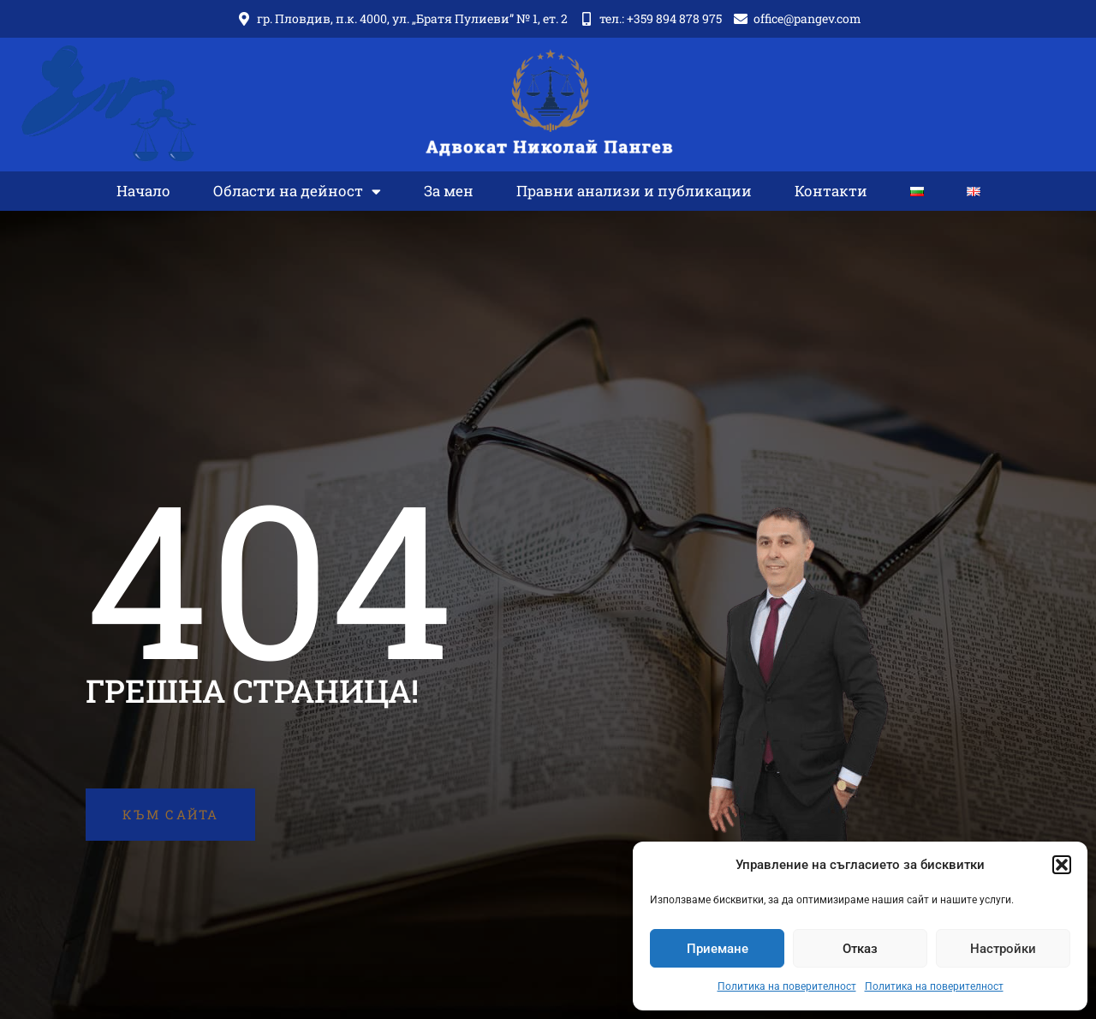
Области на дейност (297, 192)
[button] (1061, 864)
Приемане (717, 948)
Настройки (1003, 948)
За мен (449, 191)
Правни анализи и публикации (634, 191)
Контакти (831, 191)
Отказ (860, 948)
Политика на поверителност (787, 986)
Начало (143, 191)
